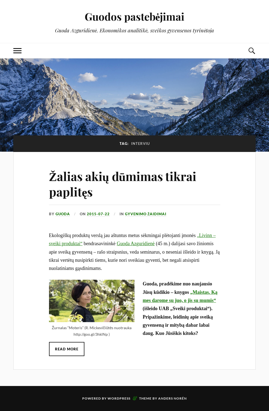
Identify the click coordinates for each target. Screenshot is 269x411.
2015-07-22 (98, 214)
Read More (66, 349)
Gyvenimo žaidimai (146, 214)
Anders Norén (172, 398)
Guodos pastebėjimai (135, 16)
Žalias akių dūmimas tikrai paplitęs (123, 184)
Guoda (63, 214)
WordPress (119, 398)
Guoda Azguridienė (136, 243)
